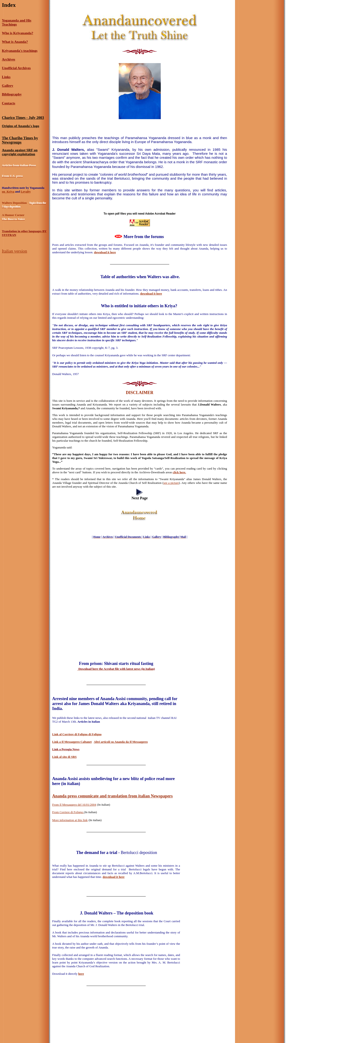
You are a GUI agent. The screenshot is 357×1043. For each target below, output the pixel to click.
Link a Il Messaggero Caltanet (72, 741)
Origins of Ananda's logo (20, 126)
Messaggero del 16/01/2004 (79, 804)
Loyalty (26, 191)
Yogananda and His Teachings (16, 22)
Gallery (7, 85)
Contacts (8, 103)
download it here (151, 293)
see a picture (171, 483)
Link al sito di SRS (64, 757)
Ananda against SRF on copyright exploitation (20, 152)
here (81, 973)
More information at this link (70, 820)
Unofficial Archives (16, 68)
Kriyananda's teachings (19, 51)
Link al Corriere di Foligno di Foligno (77, 734)
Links (6, 77)
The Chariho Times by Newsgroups (20, 140)
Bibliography (12, 94)
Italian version (14, 251)
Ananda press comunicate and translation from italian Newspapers (112, 796)
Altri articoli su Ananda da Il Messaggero (121, 741)
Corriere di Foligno (71, 812)
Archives (8, 59)
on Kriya (8, 191)
